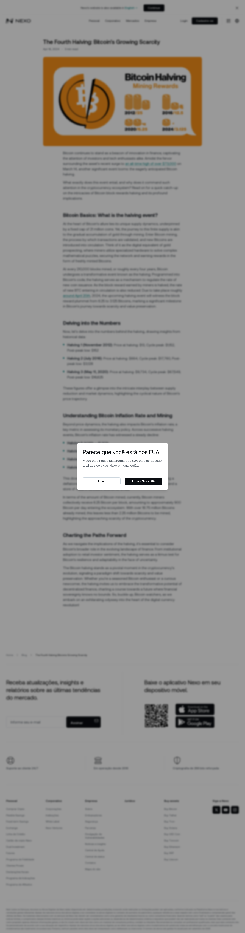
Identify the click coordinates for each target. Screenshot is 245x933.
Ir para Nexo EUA (143, 481)
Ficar (101, 481)
